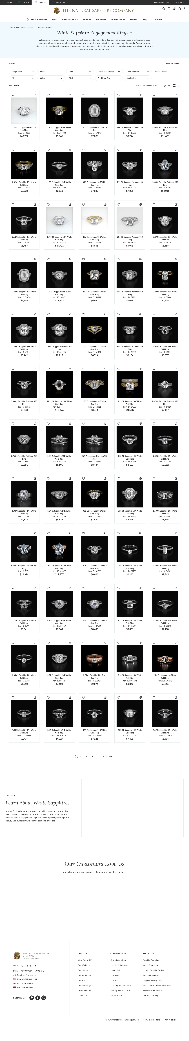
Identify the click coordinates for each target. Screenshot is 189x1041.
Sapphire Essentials (151, 960)
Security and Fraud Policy (121, 990)
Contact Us (82, 995)
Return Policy (115, 970)
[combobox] (149, 85)
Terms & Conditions (152, 1020)
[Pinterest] (32, 997)
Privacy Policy (116, 995)
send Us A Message (26, 975)
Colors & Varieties (150, 965)
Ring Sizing (114, 975)
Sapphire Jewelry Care (152, 980)
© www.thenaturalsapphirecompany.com (122, 1020)
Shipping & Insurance (119, 965)
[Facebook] (38, 997)
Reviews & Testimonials (152, 990)
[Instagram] (44, 997)
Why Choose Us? (85, 960)
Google (100, 871)
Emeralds (25, 2)
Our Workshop (84, 965)
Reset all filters (172, 63)
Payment (114, 980)
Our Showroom (84, 975)
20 (103, 756)
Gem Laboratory (84, 990)
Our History (83, 970)
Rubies (9, 2)
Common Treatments (151, 975)
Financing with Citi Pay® (120, 985)
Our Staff (82, 980)
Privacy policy (170, 1020)
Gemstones (60, 2)
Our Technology (84, 985)
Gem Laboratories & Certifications (157, 985)
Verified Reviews (117, 871)
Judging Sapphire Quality (153, 970)
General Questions (118, 960)
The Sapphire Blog (150, 995)
